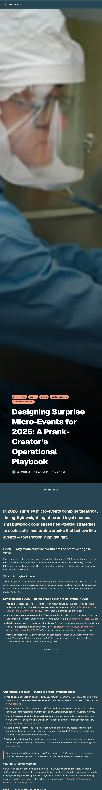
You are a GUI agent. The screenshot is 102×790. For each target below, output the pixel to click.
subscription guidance (28, 723)
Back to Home (13, 4)
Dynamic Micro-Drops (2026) (83, 618)
